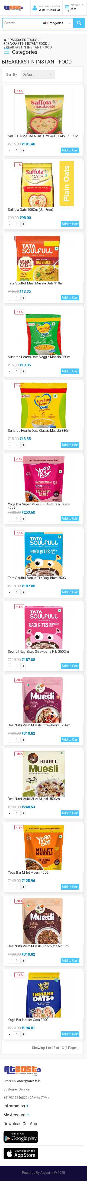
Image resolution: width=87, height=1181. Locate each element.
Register (54, 9)
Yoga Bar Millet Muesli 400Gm (30, 872)
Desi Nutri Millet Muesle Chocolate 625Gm (38, 946)
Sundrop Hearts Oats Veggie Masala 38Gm (39, 357)
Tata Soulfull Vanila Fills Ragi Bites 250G (37, 578)
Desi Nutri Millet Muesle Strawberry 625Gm (39, 725)
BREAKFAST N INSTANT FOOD (25, 43)
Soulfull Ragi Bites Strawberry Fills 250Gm (38, 651)
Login (42, 9)
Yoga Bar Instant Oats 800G (28, 1020)
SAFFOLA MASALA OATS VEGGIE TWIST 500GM (43, 136)
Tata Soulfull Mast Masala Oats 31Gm (35, 283)
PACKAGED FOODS (23, 40)
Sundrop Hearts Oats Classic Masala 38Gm (39, 430)
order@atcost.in (29, 1081)
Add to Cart (70, 150)
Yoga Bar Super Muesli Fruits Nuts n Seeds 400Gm (39, 505)
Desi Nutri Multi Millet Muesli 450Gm (34, 799)
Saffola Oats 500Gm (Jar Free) (30, 209)
